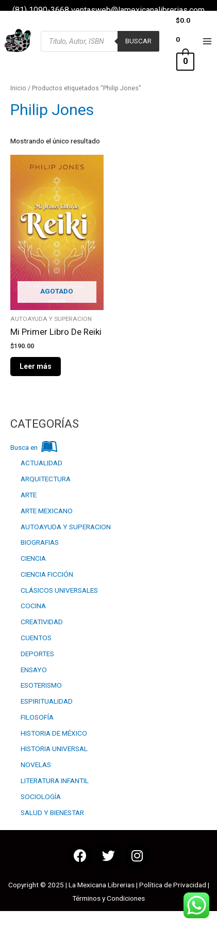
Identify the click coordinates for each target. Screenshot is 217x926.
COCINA (33, 606)
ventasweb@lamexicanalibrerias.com (138, 10)
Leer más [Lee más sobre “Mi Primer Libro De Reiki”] (36, 366)
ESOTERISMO (41, 685)
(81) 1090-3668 (40, 10)
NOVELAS (36, 764)
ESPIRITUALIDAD (47, 701)
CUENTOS (36, 637)
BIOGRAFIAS (40, 542)
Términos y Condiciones (108, 898)
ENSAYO (34, 669)
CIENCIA (33, 558)
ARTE (29, 495)
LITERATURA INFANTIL (55, 780)
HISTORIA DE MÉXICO (54, 733)
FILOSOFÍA (37, 717)
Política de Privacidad (172, 885)
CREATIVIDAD (42, 622)
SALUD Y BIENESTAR (52, 812)
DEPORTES (37, 653)
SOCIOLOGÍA (41, 796)
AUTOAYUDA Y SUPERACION (66, 527)
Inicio (18, 88)
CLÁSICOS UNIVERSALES (59, 590)
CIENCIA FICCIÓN (47, 574)
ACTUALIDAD (41, 463)
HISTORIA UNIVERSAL (54, 748)
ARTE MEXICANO (47, 511)
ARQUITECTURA (46, 479)
